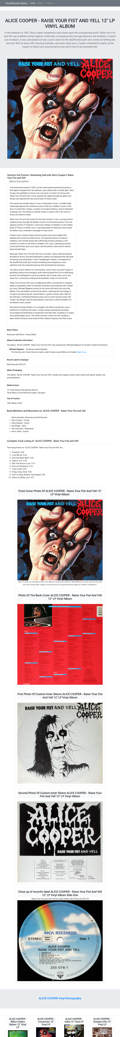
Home (33, 3)
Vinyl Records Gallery (16, 3)
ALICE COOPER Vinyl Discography (60, 998)
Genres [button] (50, 3)
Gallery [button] (40, 3)
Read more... (82, 352)
